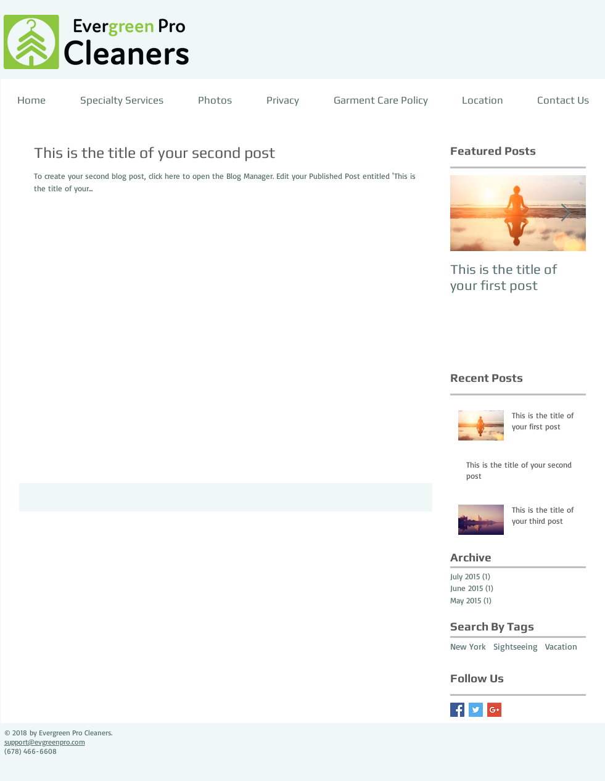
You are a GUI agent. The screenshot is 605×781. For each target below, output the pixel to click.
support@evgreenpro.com (44, 741)
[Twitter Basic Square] (476, 710)
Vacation (561, 646)
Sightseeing (515, 646)
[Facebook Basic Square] (457, 710)
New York (468, 646)
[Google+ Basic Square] (494, 710)
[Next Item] (566, 213)
